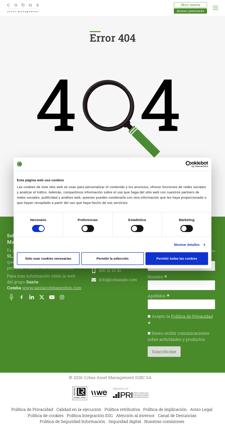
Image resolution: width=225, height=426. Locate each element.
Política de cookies (46, 415)
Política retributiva (122, 409)
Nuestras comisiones (164, 421)
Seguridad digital (125, 421)
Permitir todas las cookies (176, 258)
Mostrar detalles (187, 244)
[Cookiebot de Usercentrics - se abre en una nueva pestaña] (189, 164)
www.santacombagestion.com (51, 287)
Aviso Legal (201, 409)
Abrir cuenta (190, 5)
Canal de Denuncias (177, 415)
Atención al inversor (135, 415)
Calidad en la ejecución (78, 409)
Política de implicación (165, 409)
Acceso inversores (190, 11)
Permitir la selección (112, 258)
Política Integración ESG (90, 415)
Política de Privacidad (192, 316)
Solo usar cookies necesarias (48, 258)
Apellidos (159, 295)
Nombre (157, 276)
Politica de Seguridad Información (72, 421)
